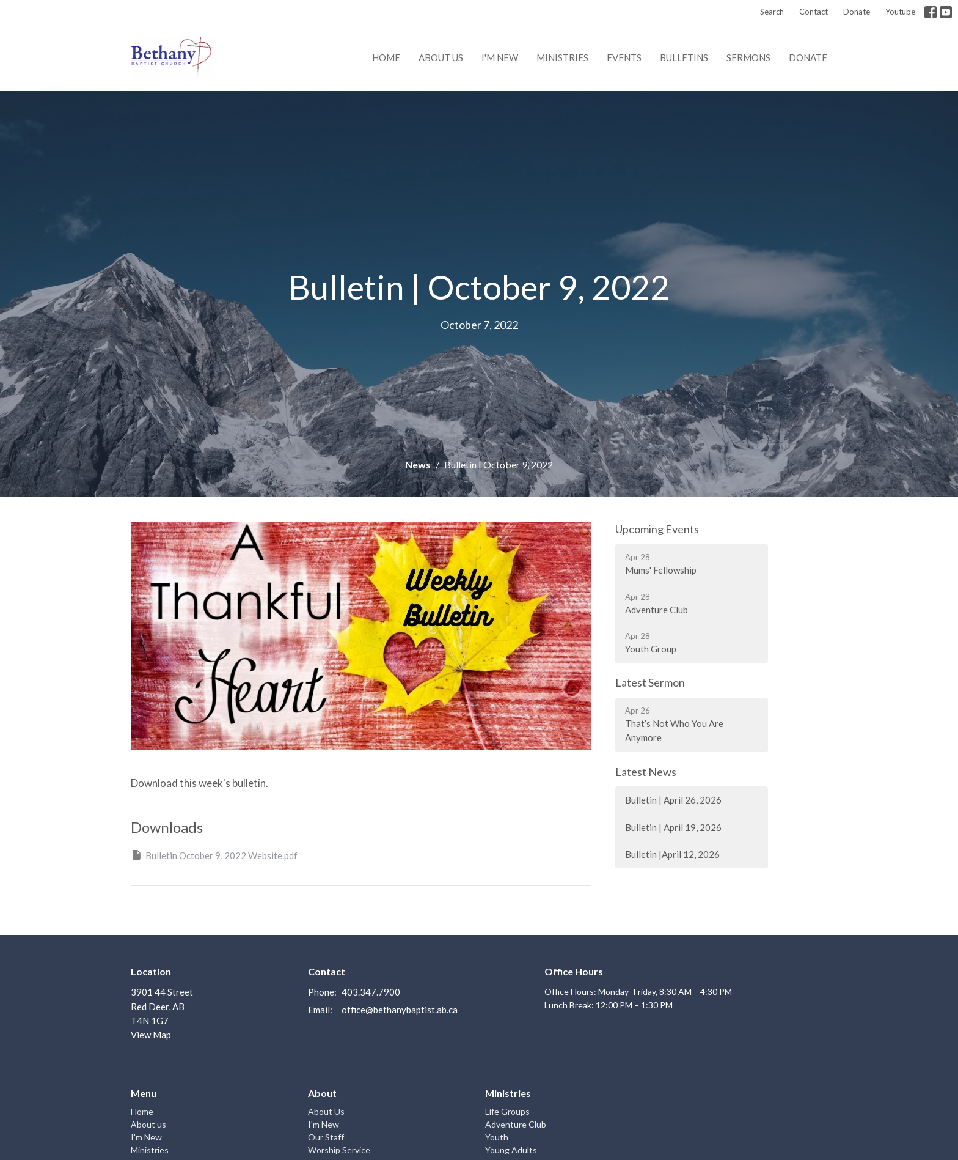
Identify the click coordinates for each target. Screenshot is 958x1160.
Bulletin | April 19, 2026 (673, 827)
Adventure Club (515, 1124)
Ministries (562, 57)
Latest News (645, 771)
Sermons (748, 57)
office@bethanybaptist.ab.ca (400, 1009)
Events (624, 57)
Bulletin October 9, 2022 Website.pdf (214, 855)
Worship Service (339, 1150)
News (418, 464)
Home (386, 57)
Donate (856, 12)
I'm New (499, 57)
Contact (813, 12)
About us (441, 57)
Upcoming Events (657, 529)
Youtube (900, 12)
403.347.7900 (371, 991)
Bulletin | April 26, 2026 (673, 799)
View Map (151, 1034)
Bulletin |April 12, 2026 (672, 854)
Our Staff (326, 1137)
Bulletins (684, 57)
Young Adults (511, 1150)
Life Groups (507, 1111)
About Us (326, 1111)
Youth (496, 1137)
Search (772, 12)
